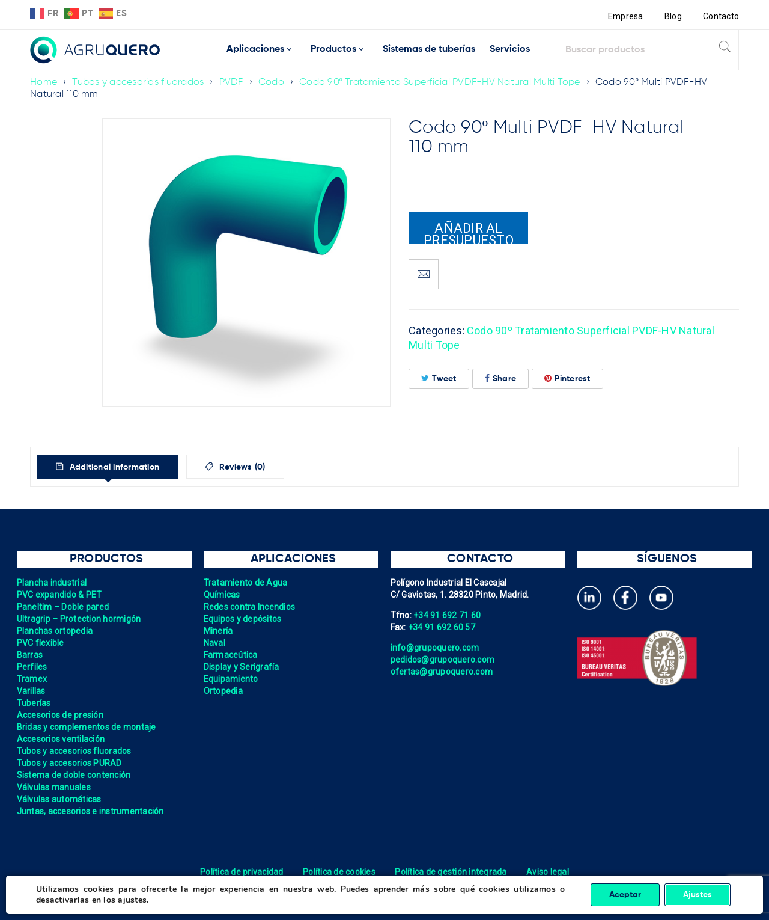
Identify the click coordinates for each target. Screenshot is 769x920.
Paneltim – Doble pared (63, 607)
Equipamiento (231, 679)
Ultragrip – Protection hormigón (79, 619)
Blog (673, 16)
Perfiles (32, 667)
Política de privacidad (242, 872)
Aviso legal (547, 872)
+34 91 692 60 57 (441, 627)
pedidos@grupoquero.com (443, 659)
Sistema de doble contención (74, 775)
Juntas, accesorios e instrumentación (90, 811)
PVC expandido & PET (59, 595)
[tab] (107, 466)
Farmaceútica (231, 655)
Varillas (31, 691)
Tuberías (34, 703)
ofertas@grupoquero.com (442, 671)
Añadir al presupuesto (469, 233)
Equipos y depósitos (243, 619)
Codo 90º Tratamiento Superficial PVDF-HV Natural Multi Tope (439, 82)
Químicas (222, 595)
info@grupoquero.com (435, 647)
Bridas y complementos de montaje (86, 727)
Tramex (32, 679)
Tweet (439, 378)
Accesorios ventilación (61, 739)
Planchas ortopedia (55, 631)
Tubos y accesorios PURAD (69, 763)
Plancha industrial (52, 582)
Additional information (113, 467)
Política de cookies (339, 872)
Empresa (625, 16)
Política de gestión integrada (450, 872)
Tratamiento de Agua (246, 582)
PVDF (231, 82)
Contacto (721, 16)
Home (43, 82)
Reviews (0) (241, 467)
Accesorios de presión (60, 715)
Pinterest (567, 378)
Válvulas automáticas (59, 799)
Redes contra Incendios (250, 607)
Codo (271, 82)
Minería (218, 631)
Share (501, 378)
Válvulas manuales (54, 787)
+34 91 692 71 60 (447, 615)
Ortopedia (223, 691)
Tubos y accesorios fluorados (138, 82)
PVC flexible (40, 643)
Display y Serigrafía (241, 667)
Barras (30, 655)
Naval (214, 643)
